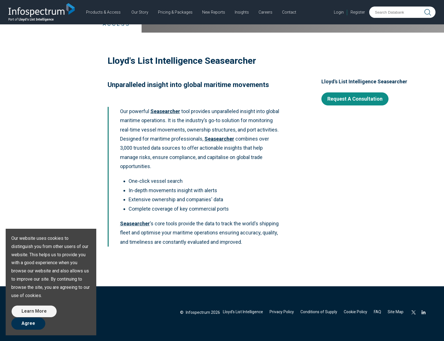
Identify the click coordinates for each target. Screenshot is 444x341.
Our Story (139, 12)
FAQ (377, 312)
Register (358, 12)
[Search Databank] (396, 12)
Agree (28, 323)
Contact (289, 12)
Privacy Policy (282, 312)
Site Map (396, 312)
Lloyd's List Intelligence (243, 312)
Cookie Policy (355, 312)
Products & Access (103, 12)
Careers (265, 12)
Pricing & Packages (175, 12)
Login (339, 12)
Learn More (34, 311)
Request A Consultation (355, 99)
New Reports (213, 12)
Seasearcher (135, 223)
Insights (242, 12)
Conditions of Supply (318, 312)
